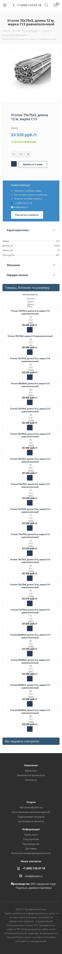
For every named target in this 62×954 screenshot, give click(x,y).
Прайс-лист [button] (31, 834)
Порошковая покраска (31, 816)
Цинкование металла (31, 821)
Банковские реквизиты (31, 775)
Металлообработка (31, 807)
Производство (31, 843)
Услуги (31, 802)
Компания (31, 765)
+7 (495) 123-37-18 (29, 5)
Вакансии (31, 770)
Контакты (31, 779)
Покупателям (31, 839)
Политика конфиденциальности (31, 853)
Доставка (31, 848)
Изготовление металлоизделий (31, 812)
